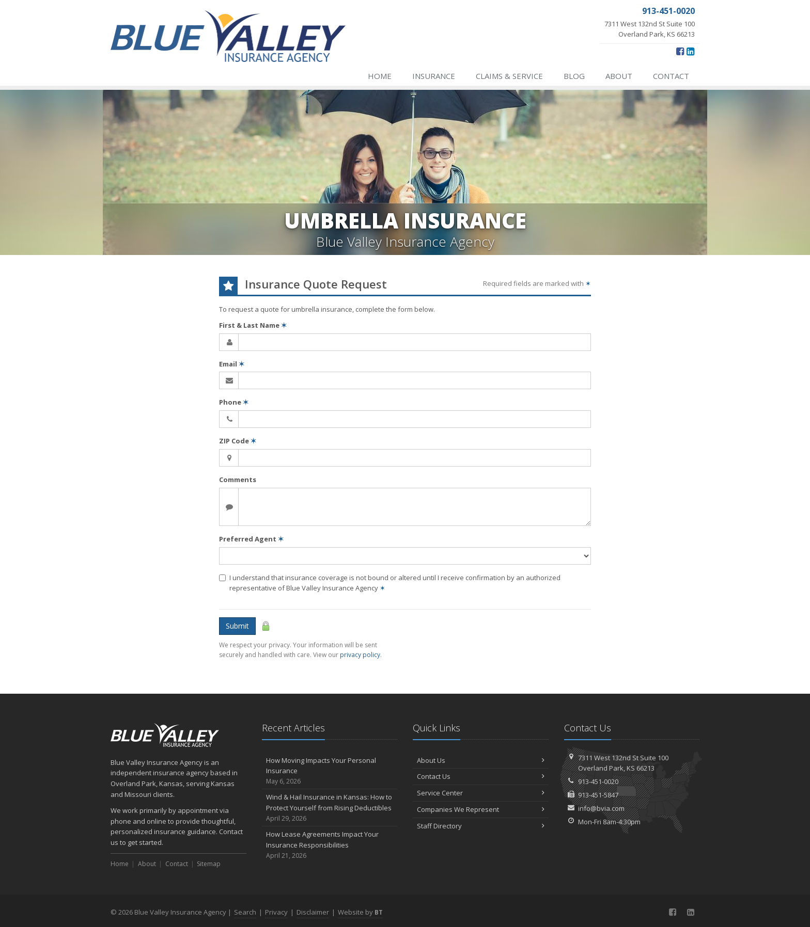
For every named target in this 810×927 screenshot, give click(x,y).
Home (380, 76)
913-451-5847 (598, 795)
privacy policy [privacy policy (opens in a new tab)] (360, 654)
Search (245, 912)
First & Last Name (253, 325)
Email (231, 364)
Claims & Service (509, 76)
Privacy (276, 912)
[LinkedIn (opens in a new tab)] (690, 51)
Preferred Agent (251, 539)
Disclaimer (313, 912)
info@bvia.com (601, 808)
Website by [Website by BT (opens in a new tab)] (360, 912)
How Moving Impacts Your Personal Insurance (330, 771)
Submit (237, 626)
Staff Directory (480, 825)
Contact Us (480, 776)
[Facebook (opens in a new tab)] (680, 51)
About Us (480, 760)
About (618, 76)
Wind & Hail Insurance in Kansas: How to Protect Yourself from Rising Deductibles (330, 807)
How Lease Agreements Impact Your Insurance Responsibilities (330, 844)
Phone (233, 402)
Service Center (480, 792)
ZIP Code (237, 440)
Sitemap (209, 863)
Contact (671, 76)
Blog (574, 76)
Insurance (433, 76)
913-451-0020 (598, 781)
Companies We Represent (480, 809)
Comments (237, 479)
